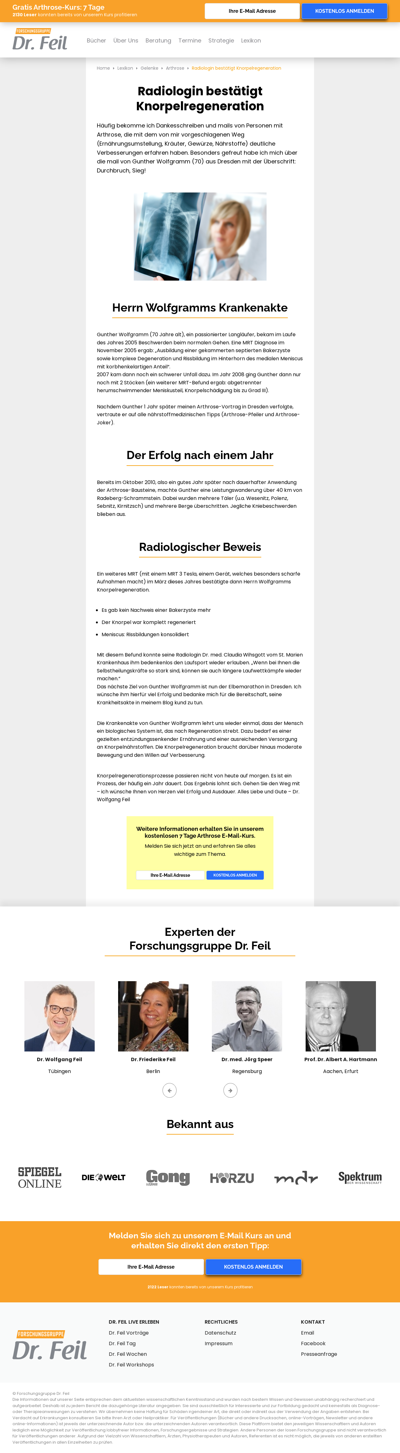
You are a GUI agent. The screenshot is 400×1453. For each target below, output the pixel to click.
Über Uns (125, 40)
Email (307, 1332)
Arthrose (175, 68)
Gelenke (149, 68)
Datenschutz (220, 1332)
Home (103, 68)
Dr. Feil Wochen (128, 1354)
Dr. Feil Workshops (131, 1364)
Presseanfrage (319, 1354)
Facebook (313, 1343)
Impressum (218, 1343)
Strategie (221, 40)
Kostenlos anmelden (344, 11)
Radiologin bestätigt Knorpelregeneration (236, 68)
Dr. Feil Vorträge (129, 1332)
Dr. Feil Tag (122, 1343)
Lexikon (251, 40)
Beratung (158, 40)
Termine (189, 40)
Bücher (96, 40)
